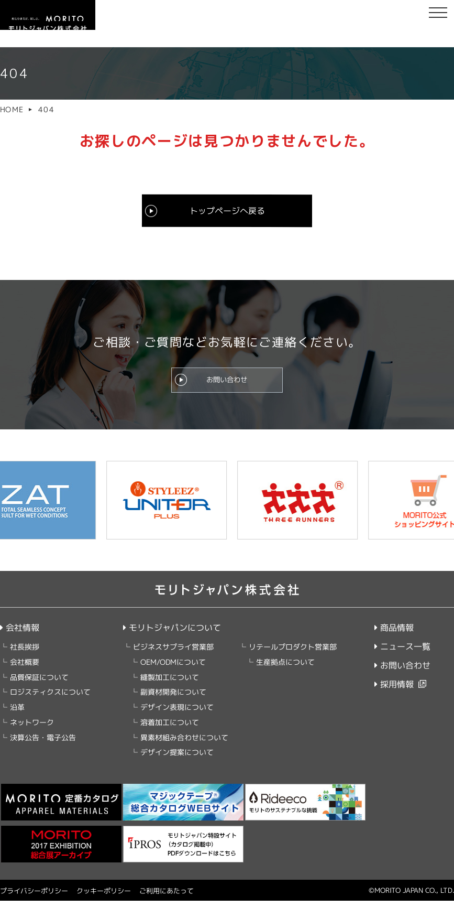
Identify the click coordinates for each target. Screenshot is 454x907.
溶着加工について (169, 728)
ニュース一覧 (402, 652)
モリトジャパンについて (172, 634)
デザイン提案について (177, 758)
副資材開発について (173, 698)
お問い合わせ (227, 382)
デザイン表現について (177, 713)
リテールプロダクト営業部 (293, 653)
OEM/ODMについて (173, 668)
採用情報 (394, 690)
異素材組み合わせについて (184, 744)
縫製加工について (169, 683)
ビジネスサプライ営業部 (173, 653)
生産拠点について (285, 668)
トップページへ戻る (226, 210)
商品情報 (394, 634)
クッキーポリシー (103, 897)
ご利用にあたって (166, 897)
